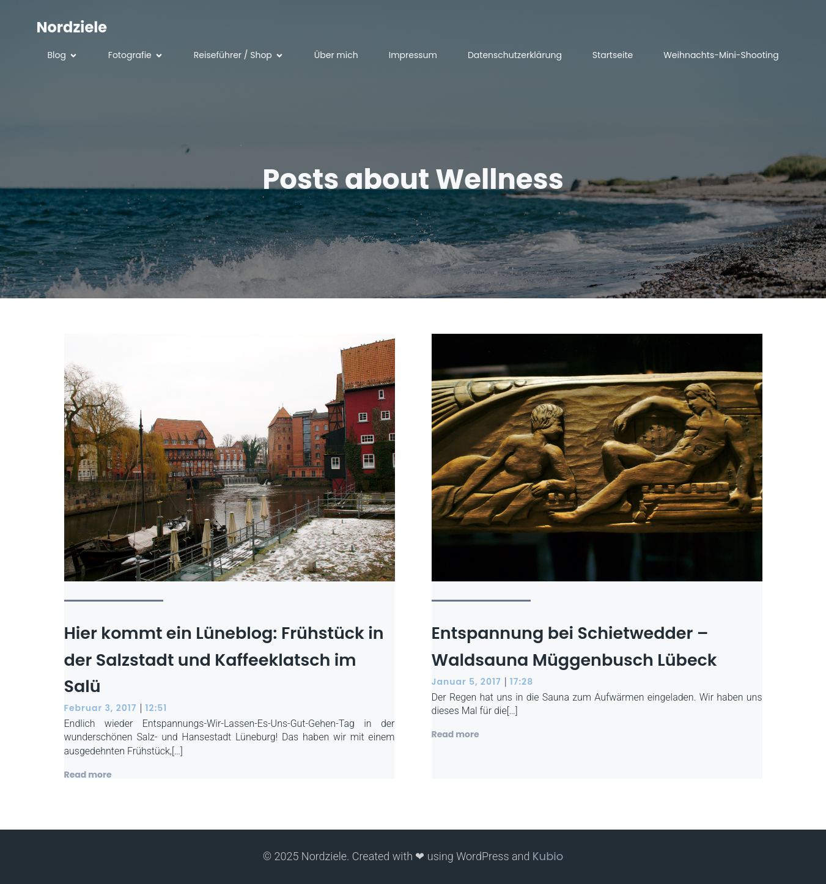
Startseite (612, 55)
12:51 (157, 708)
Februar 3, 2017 (100, 708)
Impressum (413, 55)
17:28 (521, 682)
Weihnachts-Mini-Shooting (720, 55)
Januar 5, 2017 (466, 682)
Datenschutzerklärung (515, 55)
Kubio (548, 856)
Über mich (336, 55)
